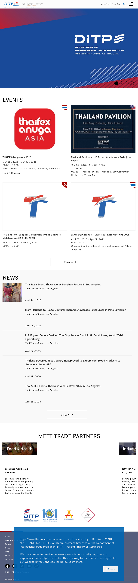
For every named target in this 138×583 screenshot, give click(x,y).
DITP (7, 572)
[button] (125, 4)
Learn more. (76, 562)
